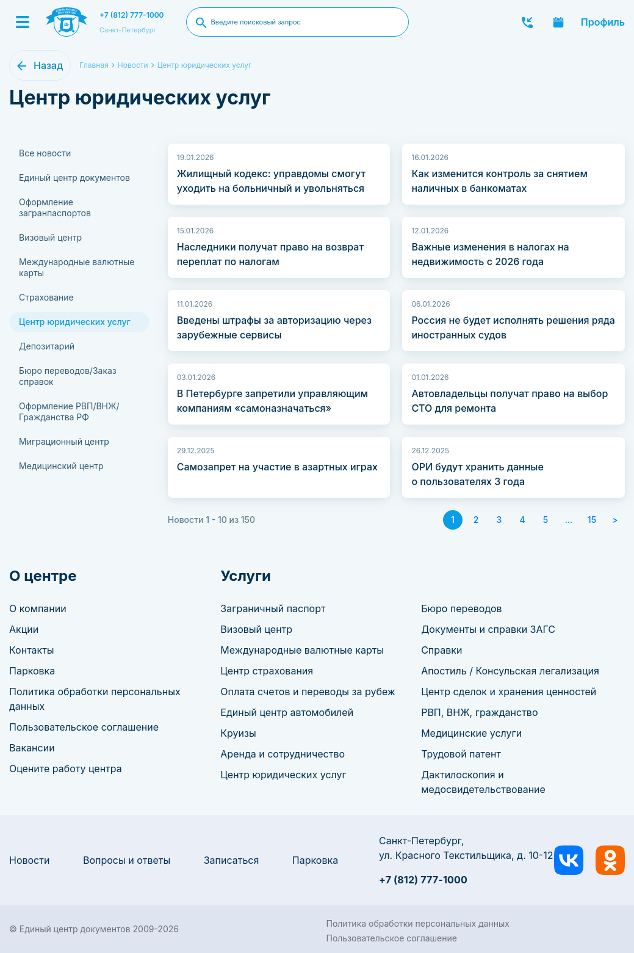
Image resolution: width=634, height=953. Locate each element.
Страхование (46, 297)
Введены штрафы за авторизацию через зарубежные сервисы (274, 327)
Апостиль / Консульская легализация (510, 671)
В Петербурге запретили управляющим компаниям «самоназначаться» (272, 400)
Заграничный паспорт (272, 608)
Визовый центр (50, 237)
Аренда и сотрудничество (282, 754)
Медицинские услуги (471, 733)
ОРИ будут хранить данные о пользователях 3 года (477, 474)
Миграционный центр (64, 441)
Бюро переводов (461, 608)
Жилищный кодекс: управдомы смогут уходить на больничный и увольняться (271, 180)
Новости (29, 860)
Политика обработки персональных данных (418, 923)
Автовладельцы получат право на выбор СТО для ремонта (509, 400)
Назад (48, 65)
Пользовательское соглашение (84, 727)
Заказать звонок (527, 22)
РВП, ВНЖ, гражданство (479, 712)
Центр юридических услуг (204, 65)
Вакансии (32, 748)
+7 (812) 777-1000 (131, 15)
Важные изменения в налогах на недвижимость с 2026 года (490, 254)
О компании (38, 608)
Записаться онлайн (558, 22)
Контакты (31, 650)
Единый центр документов (74, 177)
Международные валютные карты (76, 267)
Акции (23, 629)
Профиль (603, 22)
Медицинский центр (61, 466)
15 (592, 519)
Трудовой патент (461, 754)
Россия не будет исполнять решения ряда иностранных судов (512, 327)
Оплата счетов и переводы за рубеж (307, 691)
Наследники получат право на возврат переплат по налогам (270, 254)
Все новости (45, 153)
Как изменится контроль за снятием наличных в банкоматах (499, 180)
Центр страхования (266, 671)
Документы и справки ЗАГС (488, 629)
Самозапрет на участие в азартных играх (277, 467)
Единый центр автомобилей (286, 712)
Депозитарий (46, 346)
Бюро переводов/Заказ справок (68, 376)
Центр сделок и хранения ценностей (508, 691)
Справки (441, 650)
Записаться (231, 860)
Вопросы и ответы (126, 860)
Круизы (238, 733)
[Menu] (22, 22)
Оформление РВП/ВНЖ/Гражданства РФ (69, 411)
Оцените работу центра (65, 768)
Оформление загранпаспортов (55, 207)
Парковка (32, 671)
